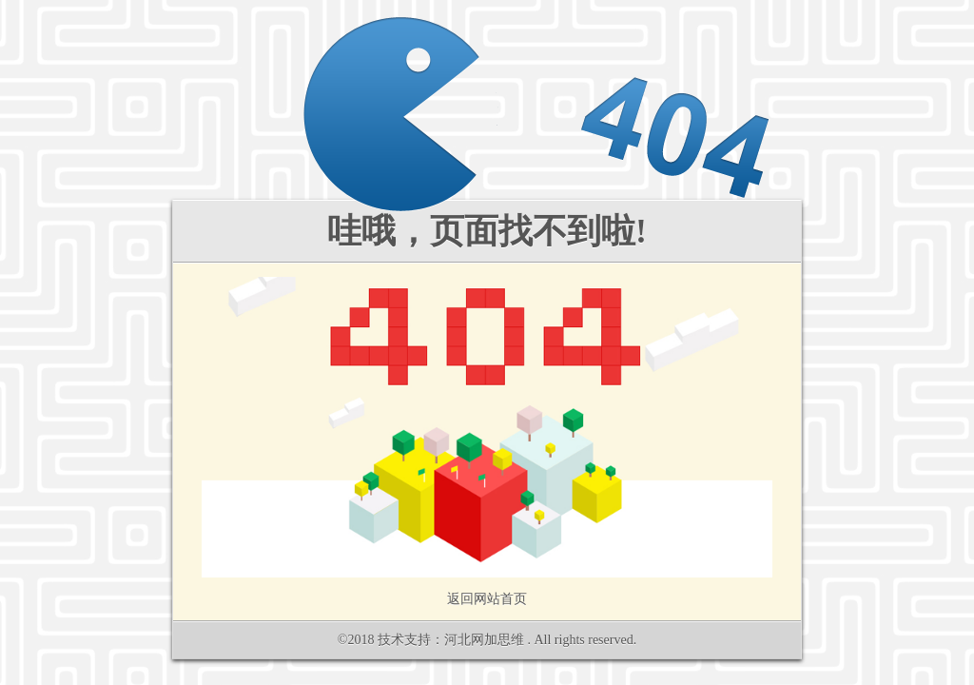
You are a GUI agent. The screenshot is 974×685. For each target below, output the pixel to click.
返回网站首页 (487, 599)
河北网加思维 (484, 640)
